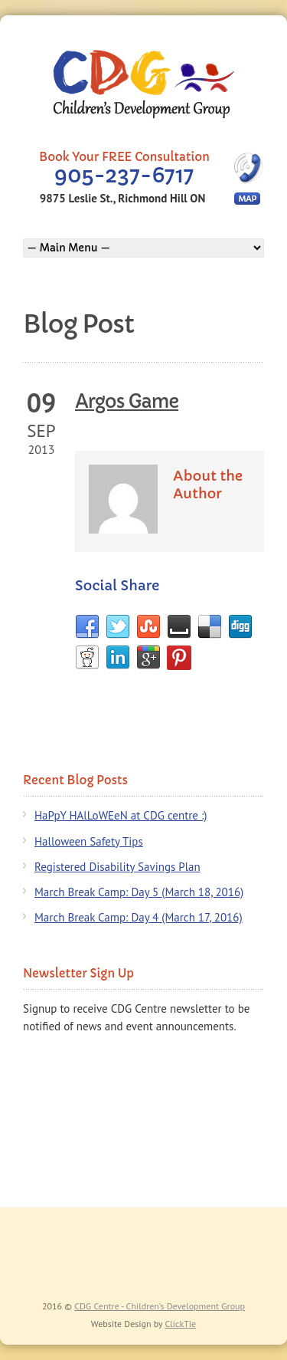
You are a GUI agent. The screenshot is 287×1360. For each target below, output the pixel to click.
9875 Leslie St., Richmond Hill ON (122, 198)
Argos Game (126, 401)
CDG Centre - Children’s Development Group (159, 1306)
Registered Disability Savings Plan (117, 866)
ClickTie (180, 1323)
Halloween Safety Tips (88, 841)
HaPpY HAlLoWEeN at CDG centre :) (120, 815)
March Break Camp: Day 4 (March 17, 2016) (138, 917)
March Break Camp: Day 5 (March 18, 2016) (138, 892)
